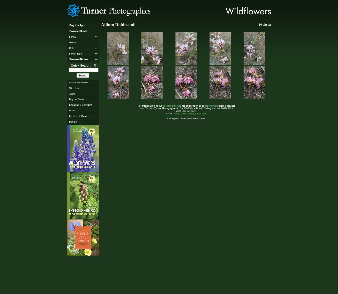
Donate (73, 121)
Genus (72, 42)
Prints (72, 110)
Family (72, 37)
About (72, 93)
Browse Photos (78, 59)
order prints (211, 105)
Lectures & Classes (79, 116)
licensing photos (172, 105)
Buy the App (76, 25)
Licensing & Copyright (80, 105)
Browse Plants (78, 31)
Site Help (74, 88)
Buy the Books (76, 99)
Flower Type (75, 53)
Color (72, 48)
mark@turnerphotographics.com (190, 113)
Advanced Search (78, 82)
